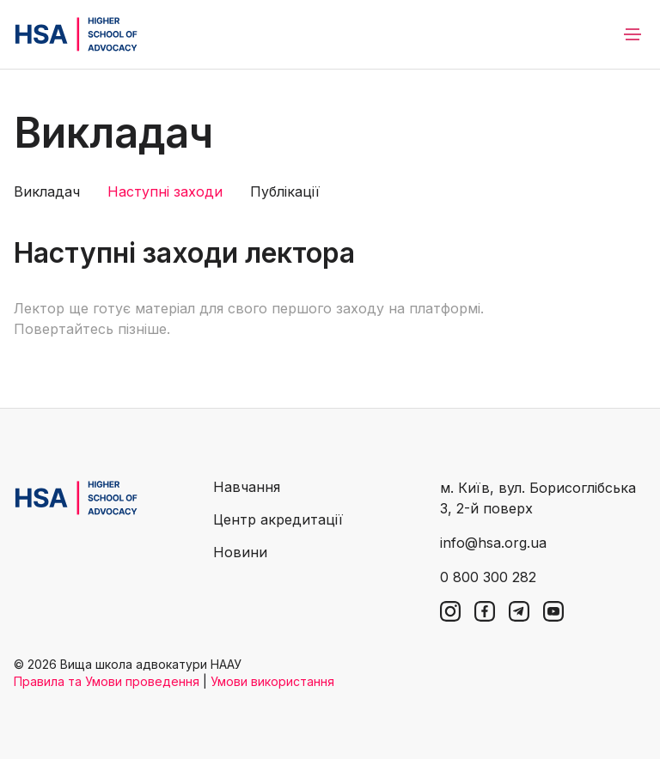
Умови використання (272, 681)
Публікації (285, 191)
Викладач (47, 191)
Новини (240, 552)
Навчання (246, 486)
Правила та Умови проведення (106, 681)
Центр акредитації (278, 519)
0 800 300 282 (488, 577)
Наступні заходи (165, 191)
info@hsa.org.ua (493, 542)
